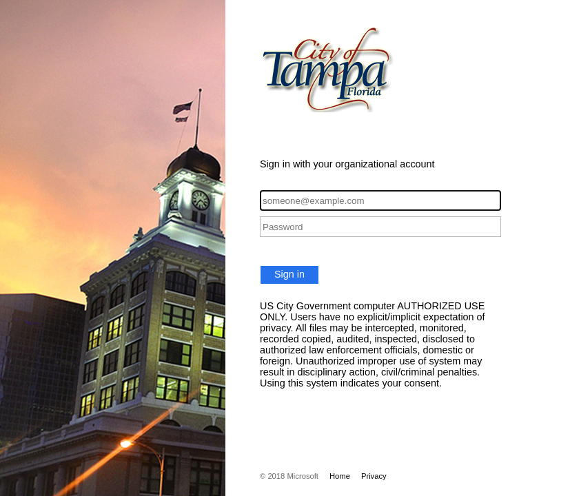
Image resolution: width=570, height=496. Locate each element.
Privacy (374, 476)
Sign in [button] (289, 274)
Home (339, 476)
